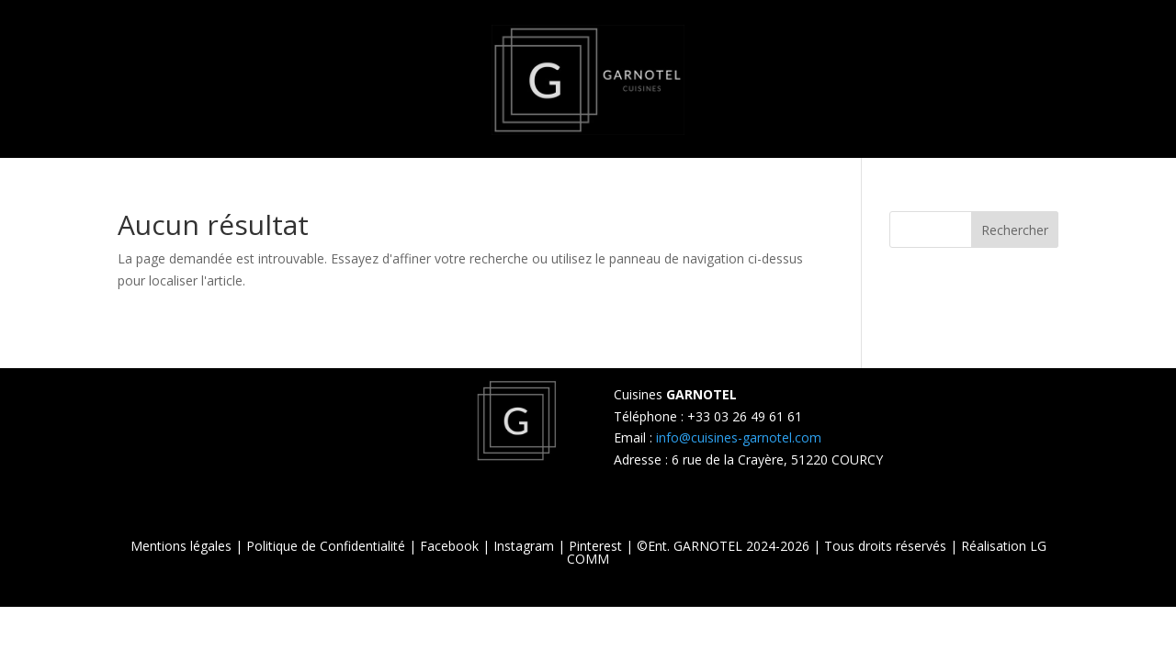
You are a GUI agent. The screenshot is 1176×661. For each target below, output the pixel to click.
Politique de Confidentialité (325, 546)
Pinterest (595, 546)
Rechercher (1014, 230)
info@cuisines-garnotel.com (738, 437)
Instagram (523, 546)
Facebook (449, 546)
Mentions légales (181, 546)
